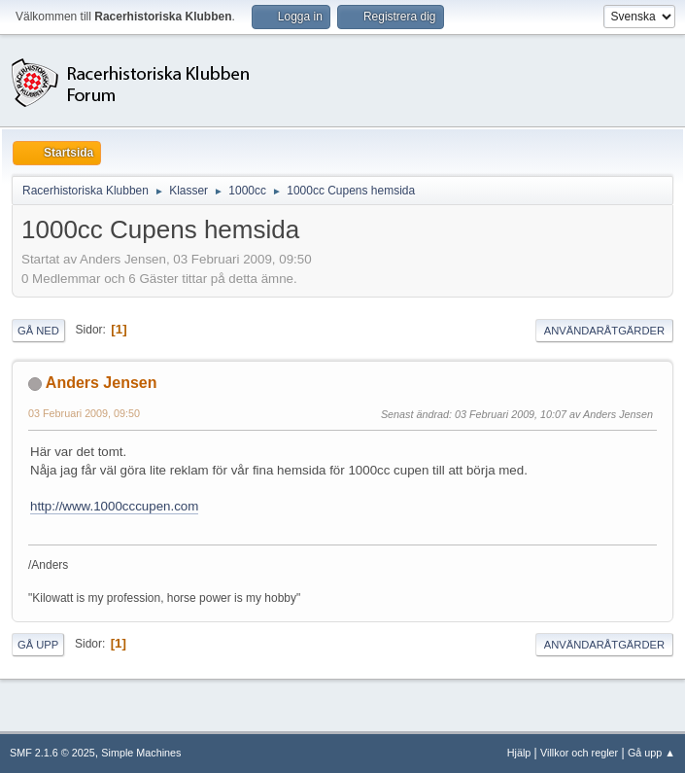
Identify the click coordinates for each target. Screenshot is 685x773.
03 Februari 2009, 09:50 (84, 413)
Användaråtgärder (604, 330)
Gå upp (37, 644)
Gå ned (38, 330)
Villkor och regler (579, 752)
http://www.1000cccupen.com (114, 506)
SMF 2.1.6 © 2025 (52, 752)
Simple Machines (141, 752)
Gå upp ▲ (651, 752)
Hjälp (519, 752)
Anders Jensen (101, 382)
